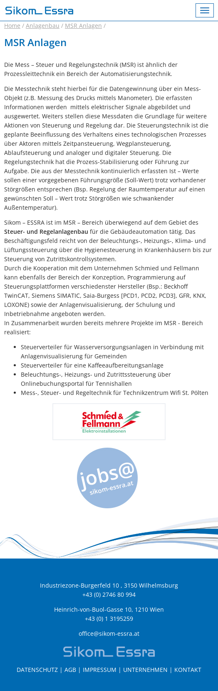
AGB (70, 670)
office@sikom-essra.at (109, 633)
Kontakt (187, 670)
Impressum (99, 670)
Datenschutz (37, 670)
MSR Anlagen (83, 25)
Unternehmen (145, 670)
